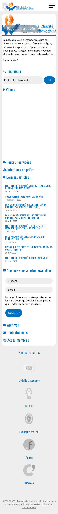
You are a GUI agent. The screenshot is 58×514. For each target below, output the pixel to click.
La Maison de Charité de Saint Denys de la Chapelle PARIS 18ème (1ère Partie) (25, 216)
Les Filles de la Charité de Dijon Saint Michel (27, 258)
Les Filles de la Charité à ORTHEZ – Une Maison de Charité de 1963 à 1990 (28, 187)
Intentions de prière (20, 169)
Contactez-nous (17, 332)
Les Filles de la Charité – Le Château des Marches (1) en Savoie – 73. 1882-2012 (25, 227)
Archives (13, 325)
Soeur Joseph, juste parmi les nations (24, 196)
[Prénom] (29, 281)
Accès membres (18, 340)
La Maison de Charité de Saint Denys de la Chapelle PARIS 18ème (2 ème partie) (25, 205)
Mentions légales (47, 501)
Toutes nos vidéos (19, 162)
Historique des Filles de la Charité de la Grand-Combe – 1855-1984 (29, 248)
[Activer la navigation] (52, 6)
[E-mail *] (29, 290)
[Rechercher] (49, 80)
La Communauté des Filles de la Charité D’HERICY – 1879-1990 (24, 237)
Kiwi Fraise (34, 504)
